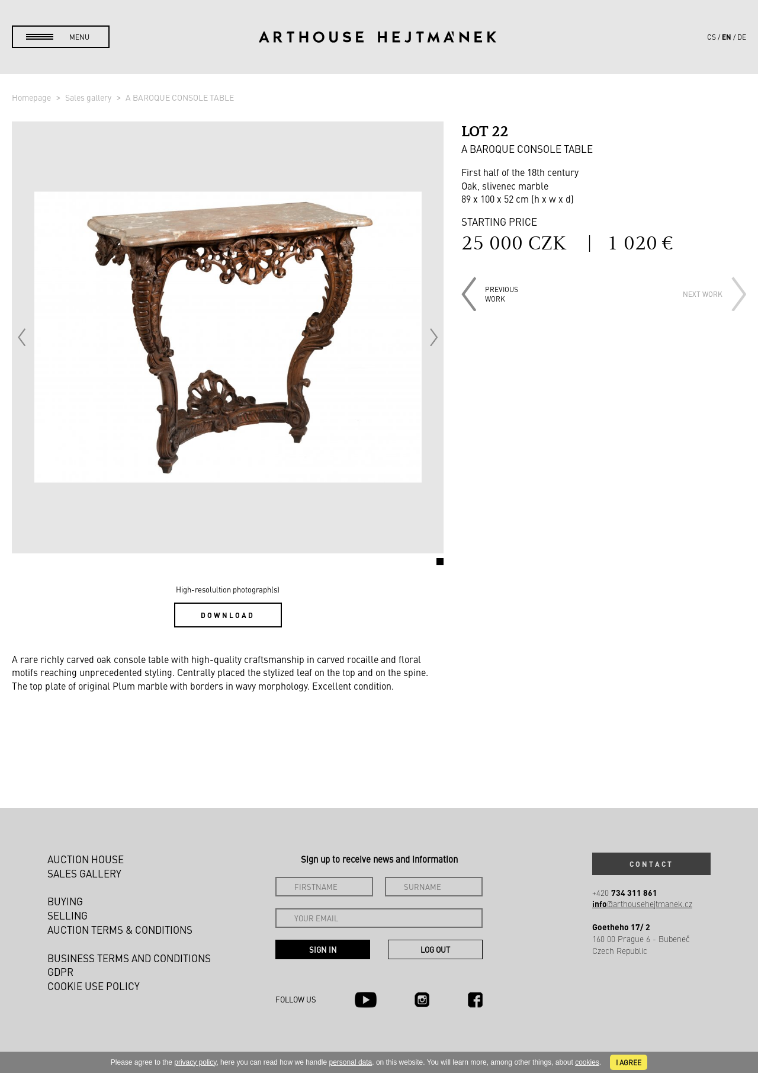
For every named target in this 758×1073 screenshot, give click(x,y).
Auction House (85, 859)
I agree (628, 1062)
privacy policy (195, 1062)
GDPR (60, 972)
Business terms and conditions (129, 958)
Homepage (32, 97)
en (726, 36)
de (741, 36)
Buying (65, 901)
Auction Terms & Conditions (119, 930)
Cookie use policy (93, 986)
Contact (651, 864)
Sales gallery (89, 97)
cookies (587, 1062)
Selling (67, 915)
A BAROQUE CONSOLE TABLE (180, 97)
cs (711, 36)
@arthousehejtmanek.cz (642, 903)
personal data (350, 1062)
